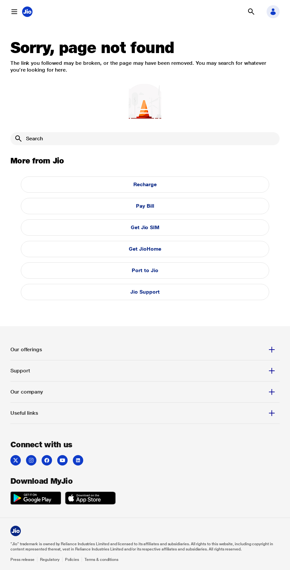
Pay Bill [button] (145, 206)
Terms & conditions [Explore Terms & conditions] (101, 559)
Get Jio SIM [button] (145, 227)
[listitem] (15, 460)
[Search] (145, 138)
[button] (14, 12)
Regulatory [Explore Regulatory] (49, 559)
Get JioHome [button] (145, 249)
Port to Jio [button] (145, 270)
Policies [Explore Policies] (72, 559)
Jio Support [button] (144, 292)
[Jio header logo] (27, 11)
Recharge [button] (145, 184)
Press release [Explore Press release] (22, 559)
